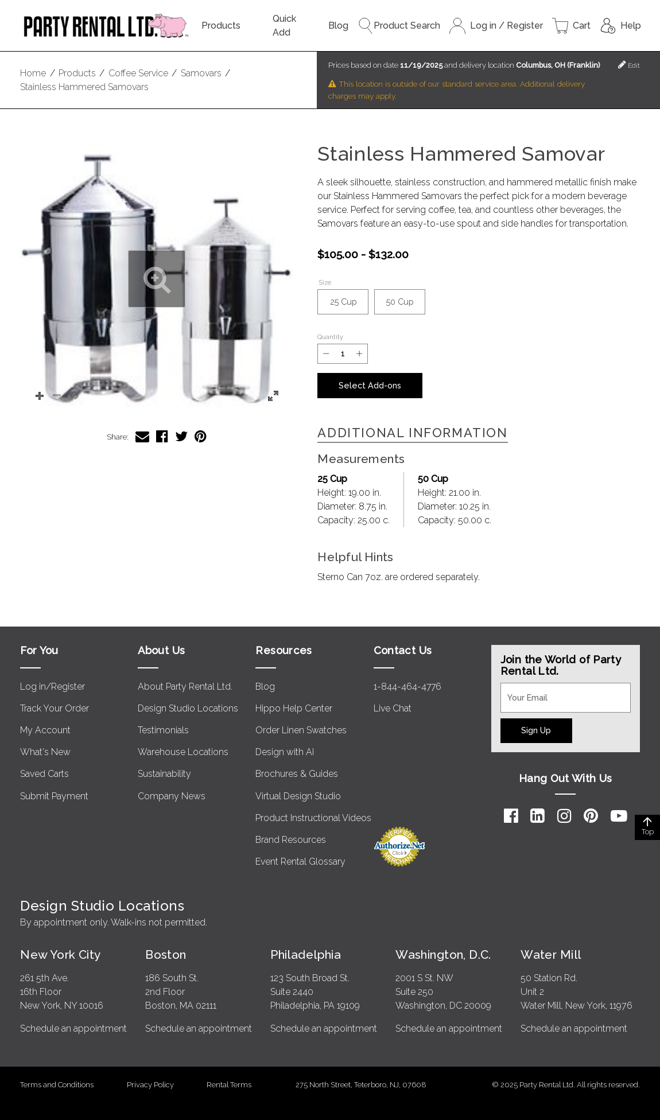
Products (220, 25)
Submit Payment (54, 796)
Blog (338, 25)
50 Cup (405, 305)
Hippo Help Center (293, 708)
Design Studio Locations (188, 708)
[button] (156, 279)
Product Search (399, 26)
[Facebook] (511, 816)
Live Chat (392, 708)
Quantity (330, 337)
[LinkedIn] (537, 816)
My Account (45, 730)
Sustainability (164, 773)
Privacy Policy (150, 1084)
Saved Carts (44, 773)
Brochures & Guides (296, 773)
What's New (45, 751)
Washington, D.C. (443, 954)
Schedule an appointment (73, 1028)
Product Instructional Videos (313, 817)
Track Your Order (54, 708)
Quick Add (284, 25)
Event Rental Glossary (300, 861)
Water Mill (551, 954)
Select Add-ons (370, 385)
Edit (629, 64)
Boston (166, 954)
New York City (60, 954)
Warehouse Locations (183, 751)
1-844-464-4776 (407, 686)
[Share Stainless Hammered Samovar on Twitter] (181, 436)
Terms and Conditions (57, 1084)
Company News (171, 796)
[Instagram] (564, 816)
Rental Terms (229, 1084)
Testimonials (163, 730)
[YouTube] (619, 816)
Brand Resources (290, 839)
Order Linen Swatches (301, 730)
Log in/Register (52, 686)
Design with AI (284, 751)
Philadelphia (305, 954)
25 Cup (349, 305)
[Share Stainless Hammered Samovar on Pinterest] (201, 436)
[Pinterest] (591, 816)
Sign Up (536, 730)
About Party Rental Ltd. (185, 686)
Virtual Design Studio (298, 796)
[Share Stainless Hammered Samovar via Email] (142, 436)
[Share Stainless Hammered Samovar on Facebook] (162, 436)
